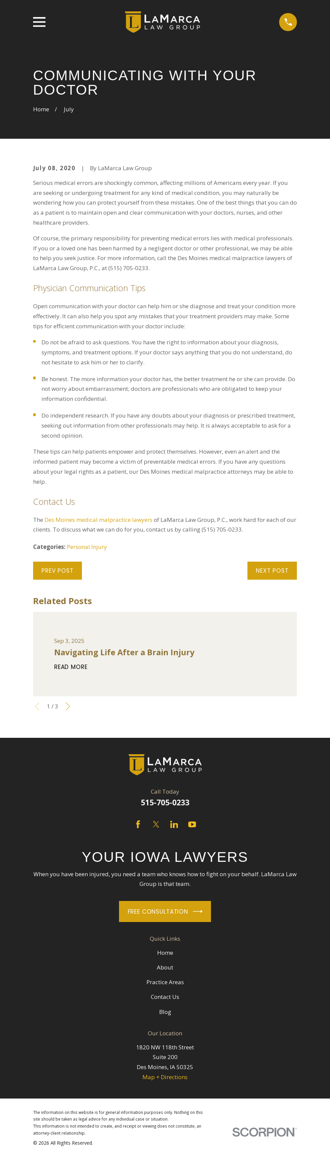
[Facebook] (138, 824)
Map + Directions (165, 1077)
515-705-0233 (165, 802)
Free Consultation (165, 911)
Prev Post (57, 571)
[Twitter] (156, 824)
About (165, 967)
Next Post (272, 571)
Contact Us (165, 997)
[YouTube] (192, 824)
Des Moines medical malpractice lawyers (98, 520)
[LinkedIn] (174, 824)
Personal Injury (87, 547)
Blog (165, 1012)
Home (165, 952)
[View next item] (68, 706)
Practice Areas (165, 982)
